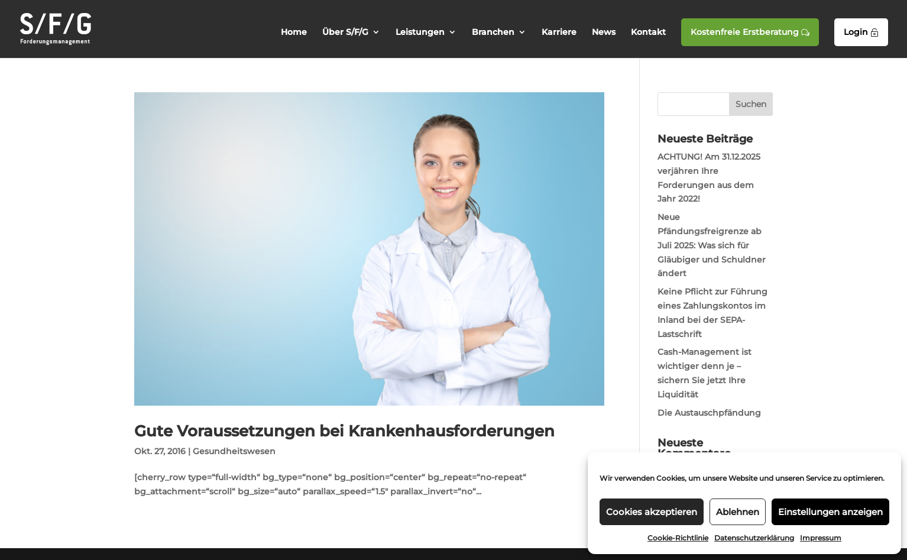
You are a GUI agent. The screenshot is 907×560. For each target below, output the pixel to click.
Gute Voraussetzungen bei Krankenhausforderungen (344, 431)
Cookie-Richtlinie (677, 537)
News (604, 32)
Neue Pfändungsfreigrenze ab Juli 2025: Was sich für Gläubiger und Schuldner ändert (711, 245)
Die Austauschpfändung (709, 412)
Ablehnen (737, 511)
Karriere (559, 32)
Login (861, 32)
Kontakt (648, 32)
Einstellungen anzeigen (830, 511)
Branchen (493, 32)
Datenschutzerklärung (754, 537)
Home (294, 32)
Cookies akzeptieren (651, 511)
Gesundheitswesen (234, 451)
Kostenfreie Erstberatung (750, 32)
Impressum (820, 537)
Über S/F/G (345, 32)
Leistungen (420, 32)
